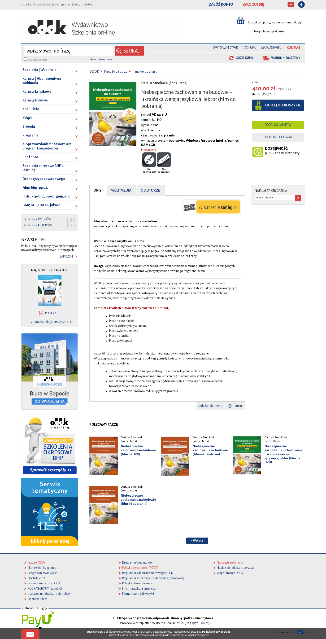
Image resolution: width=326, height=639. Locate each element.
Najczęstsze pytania (230, 562)
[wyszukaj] (68, 51)
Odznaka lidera (37, 599)
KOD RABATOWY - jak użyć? (45, 588)
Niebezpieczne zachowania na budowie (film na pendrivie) (210, 450)
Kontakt (293, 47)
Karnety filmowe (35, 100)
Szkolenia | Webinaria (39, 70)
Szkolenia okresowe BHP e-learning (43, 168)
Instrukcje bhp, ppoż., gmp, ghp (46, 196)
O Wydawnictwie (225, 47)
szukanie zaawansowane (100, 59)
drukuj (239, 405)
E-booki (28, 126)
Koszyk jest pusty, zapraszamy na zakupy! (275, 22)
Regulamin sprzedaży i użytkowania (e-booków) (153, 578)
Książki (28, 118)
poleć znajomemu (210, 405)
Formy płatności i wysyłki (138, 593)
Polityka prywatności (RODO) (140, 567)
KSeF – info (30, 109)
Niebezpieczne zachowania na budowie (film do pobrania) (138, 499)
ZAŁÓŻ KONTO (221, 4)
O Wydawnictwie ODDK (42, 573)
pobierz (50, 313)
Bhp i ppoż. (30, 157)
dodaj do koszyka (282, 105)
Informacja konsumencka (139, 588)
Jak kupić (249, 47)
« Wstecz (197, 540)
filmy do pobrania (144, 71)
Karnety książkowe (37, 91)
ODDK (94, 71)
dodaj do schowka (278, 137)
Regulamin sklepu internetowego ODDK (147, 573)
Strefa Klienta (36, 578)
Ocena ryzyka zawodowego (43, 179)
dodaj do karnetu (278, 125)
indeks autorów (40, 225)
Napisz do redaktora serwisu (235, 567)
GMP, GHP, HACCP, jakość (41, 205)
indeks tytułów (39, 219)
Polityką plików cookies (216, 631)
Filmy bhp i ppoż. (35, 187)
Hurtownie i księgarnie (42, 567)
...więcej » (205, 623)
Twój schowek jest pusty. (269, 31)
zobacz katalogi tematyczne (49, 322)
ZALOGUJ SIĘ (253, 4)
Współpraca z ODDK (230, 573)
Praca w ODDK (36, 562)
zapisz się (66, 256)
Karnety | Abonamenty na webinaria (41, 81)
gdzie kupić (244, 58)
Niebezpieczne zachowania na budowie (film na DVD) (138, 450)
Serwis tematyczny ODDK (44, 583)
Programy (30, 135)
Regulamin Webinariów (137, 562)
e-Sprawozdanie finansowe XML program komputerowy (47, 146)
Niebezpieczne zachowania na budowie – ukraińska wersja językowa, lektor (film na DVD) (283, 454)
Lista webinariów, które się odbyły (49, 593)
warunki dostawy (285, 58)
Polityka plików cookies (137, 583)
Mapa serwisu (271, 47)
